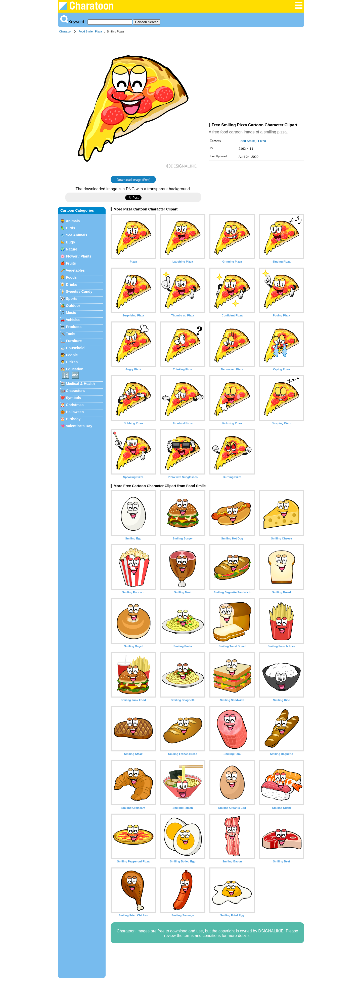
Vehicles (73, 320)
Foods (71, 277)
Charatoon (65, 31)
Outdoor (73, 306)
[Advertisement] (256, 79)
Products (73, 327)
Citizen (72, 362)
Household (75, 348)
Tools (70, 334)
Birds (70, 228)
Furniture (74, 341)
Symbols (73, 398)
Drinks (71, 284)
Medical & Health (80, 384)
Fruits (71, 263)
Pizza (98, 31)
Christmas (74, 405)
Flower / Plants (79, 256)
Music (71, 313)
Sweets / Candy (79, 291)
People (72, 355)
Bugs (70, 242)
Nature (71, 249)
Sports (71, 299)
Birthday (73, 419)
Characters (75, 391)
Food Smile (85, 31)
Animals (73, 221)
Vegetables (75, 270)
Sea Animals (76, 235)
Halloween (75, 412)
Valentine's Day (79, 426)
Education (74, 369)
